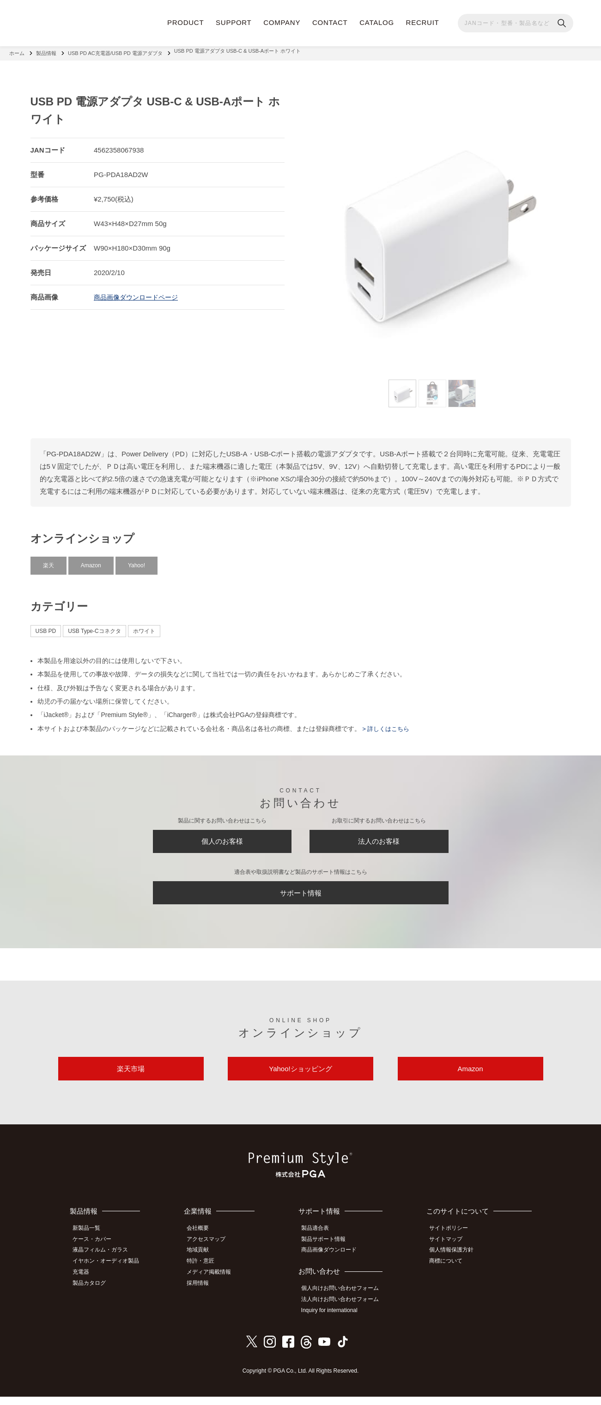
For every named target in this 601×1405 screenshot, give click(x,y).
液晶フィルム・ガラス (104, 1261)
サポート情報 (301, 896)
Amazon (91, 561)
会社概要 (204, 1241)
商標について (450, 1272)
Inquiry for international (334, 1319)
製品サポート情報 (328, 1251)
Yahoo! (136, 561)
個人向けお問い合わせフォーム (344, 1299)
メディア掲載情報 (215, 1282)
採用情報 (204, 1292)
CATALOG (376, 22)
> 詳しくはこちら (387, 724)
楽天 (48, 561)
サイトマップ (450, 1251)
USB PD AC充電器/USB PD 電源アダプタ (115, 51)
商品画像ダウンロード (333, 1261)
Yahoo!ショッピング (300, 1079)
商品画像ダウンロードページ (139, 292)
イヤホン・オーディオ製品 (110, 1272)
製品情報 (46, 51)
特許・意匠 (206, 1272)
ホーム (16, 51)
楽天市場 (131, 1079)
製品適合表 (320, 1241)
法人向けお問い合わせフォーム (344, 1309)
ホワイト (144, 626)
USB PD (46, 626)
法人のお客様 (379, 839)
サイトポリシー (452, 1241)
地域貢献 (204, 1261)
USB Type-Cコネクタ (94, 626)
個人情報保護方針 (455, 1261)
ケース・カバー (96, 1251)
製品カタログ (93, 1292)
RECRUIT (422, 22)
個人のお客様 (222, 839)
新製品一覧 (90, 1241)
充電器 (85, 1282)
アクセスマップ (212, 1251)
